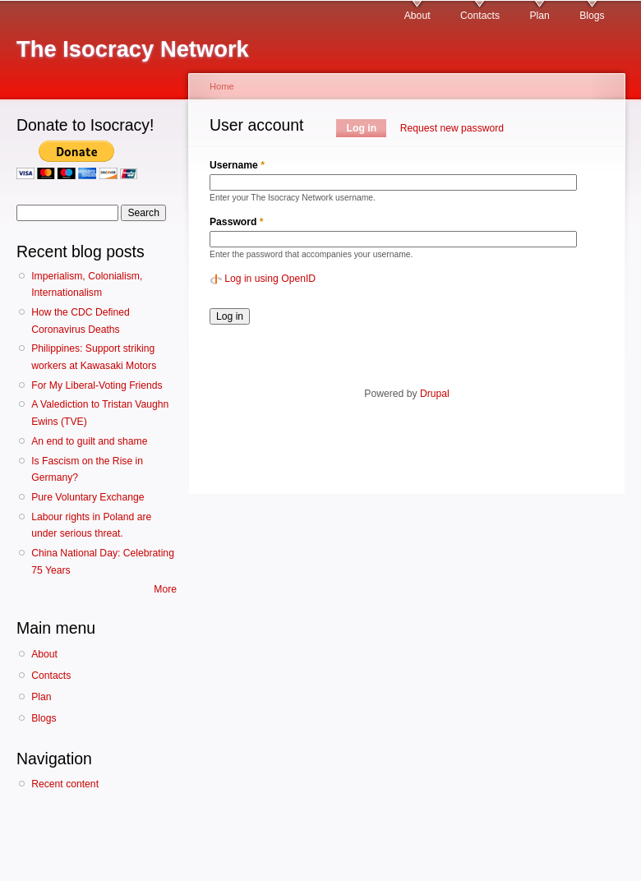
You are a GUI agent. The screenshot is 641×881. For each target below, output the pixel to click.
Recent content (65, 784)
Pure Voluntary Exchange (87, 497)
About (417, 15)
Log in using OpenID (270, 278)
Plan (539, 15)
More (165, 589)
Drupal (435, 393)
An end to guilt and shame (89, 441)
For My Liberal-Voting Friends (96, 385)
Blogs (591, 15)
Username (237, 165)
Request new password (452, 128)
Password (237, 222)
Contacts (480, 15)
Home (222, 86)
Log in (367, 128)
